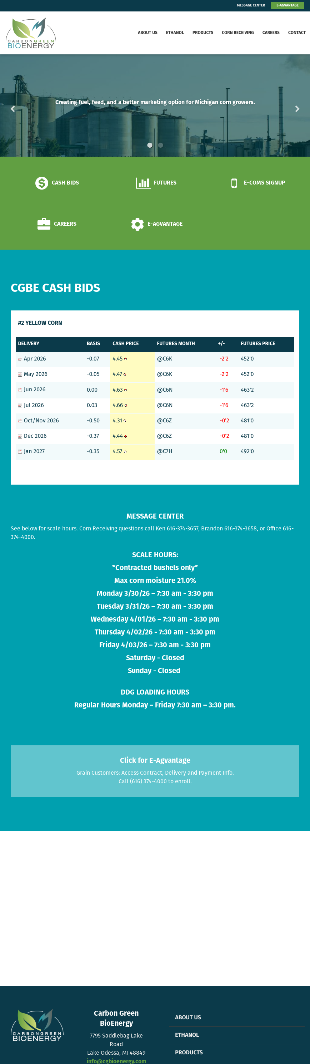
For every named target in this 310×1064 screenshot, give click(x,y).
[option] (155, 105)
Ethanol (175, 33)
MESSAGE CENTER (251, 6)
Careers (271, 33)
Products (202, 33)
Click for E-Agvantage (155, 760)
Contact (297, 33)
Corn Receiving (238, 33)
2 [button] (160, 145)
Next (286, 105)
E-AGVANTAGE (287, 6)
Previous (23, 105)
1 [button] (149, 145)
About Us (148, 33)
